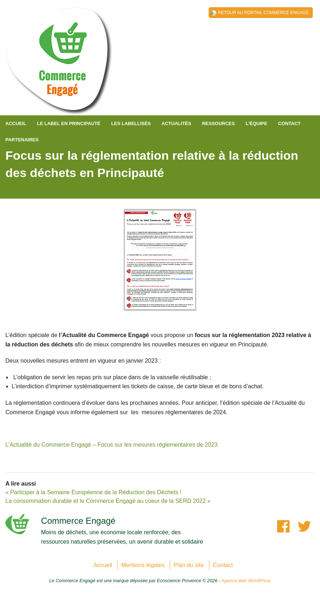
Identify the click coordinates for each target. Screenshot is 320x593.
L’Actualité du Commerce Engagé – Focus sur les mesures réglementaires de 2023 (111, 445)
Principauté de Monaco (59, 64)
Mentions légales (142, 565)
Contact (289, 123)
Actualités (176, 123)
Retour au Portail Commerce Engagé (263, 12)
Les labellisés (131, 123)
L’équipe (256, 123)
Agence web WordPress (246, 580)
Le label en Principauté (69, 123)
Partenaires (22, 139)
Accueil (15, 123)
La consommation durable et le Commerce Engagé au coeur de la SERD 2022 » (107, 501)
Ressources (218, 123)
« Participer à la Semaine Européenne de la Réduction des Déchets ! (93, 492)
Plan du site (189, 565)
